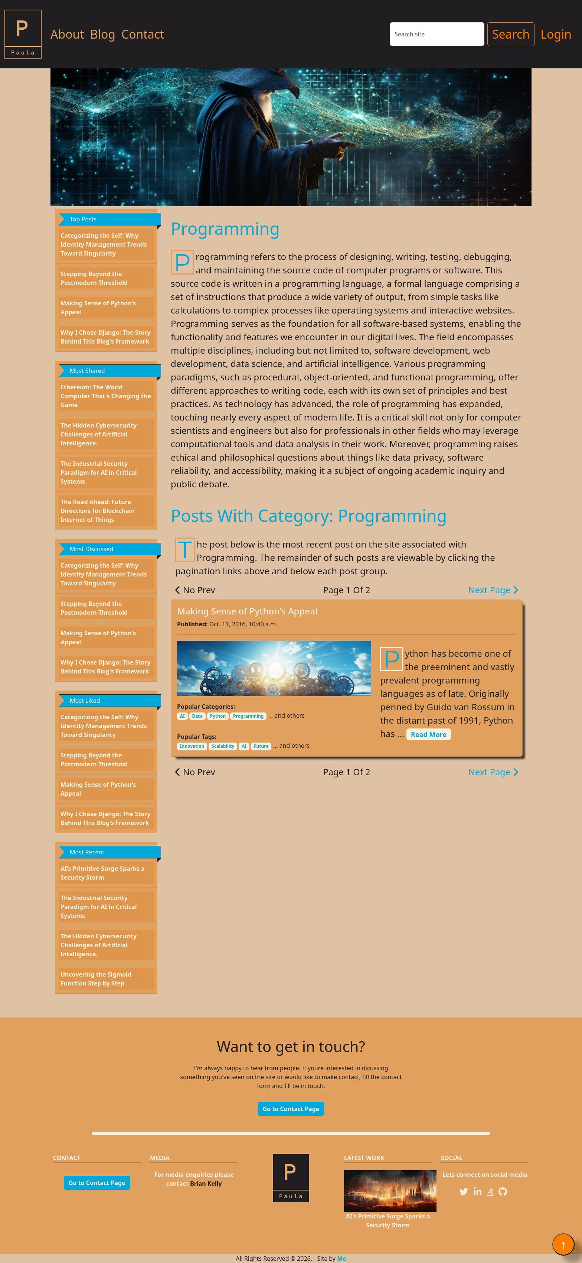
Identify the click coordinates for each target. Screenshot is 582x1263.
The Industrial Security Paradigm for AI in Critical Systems (99, 473)
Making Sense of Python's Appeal (247, 611)
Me (341, 1258)
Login (556, 34)
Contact (142, 34)
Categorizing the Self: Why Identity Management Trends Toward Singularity (104, 244)
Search (511, 34)
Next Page (493, 590)
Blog (102, 34)
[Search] (437, 34)
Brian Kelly (206, 1183)
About (67, 34)
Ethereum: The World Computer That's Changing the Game (106, 396)
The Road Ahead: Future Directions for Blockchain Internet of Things (98, 511)
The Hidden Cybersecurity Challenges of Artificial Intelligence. (99, 434)
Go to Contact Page (291, 1109)
